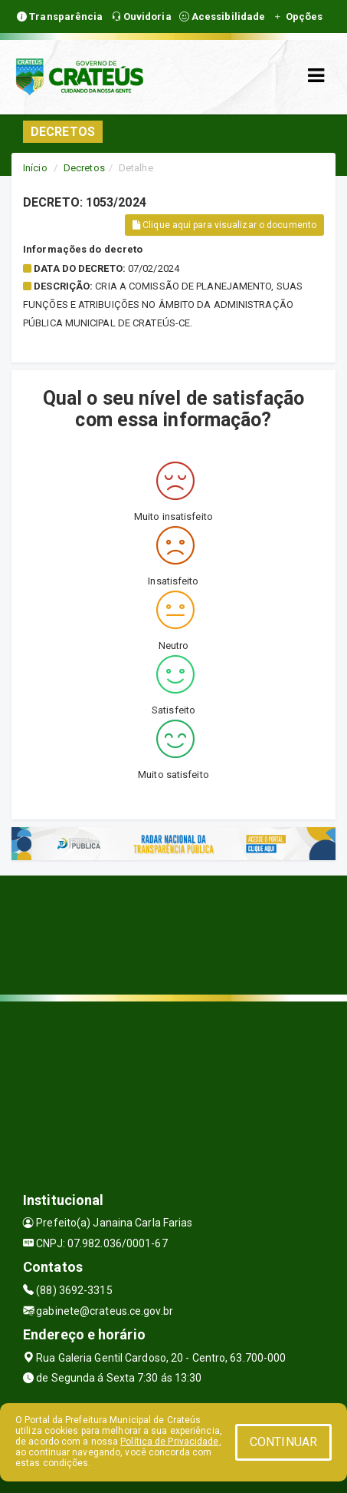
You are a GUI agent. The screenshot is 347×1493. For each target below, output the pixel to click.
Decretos (84, 168)
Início (35, 168)
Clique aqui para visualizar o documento (224, 225)
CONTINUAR (283, 1442)
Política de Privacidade (169, 1441)
